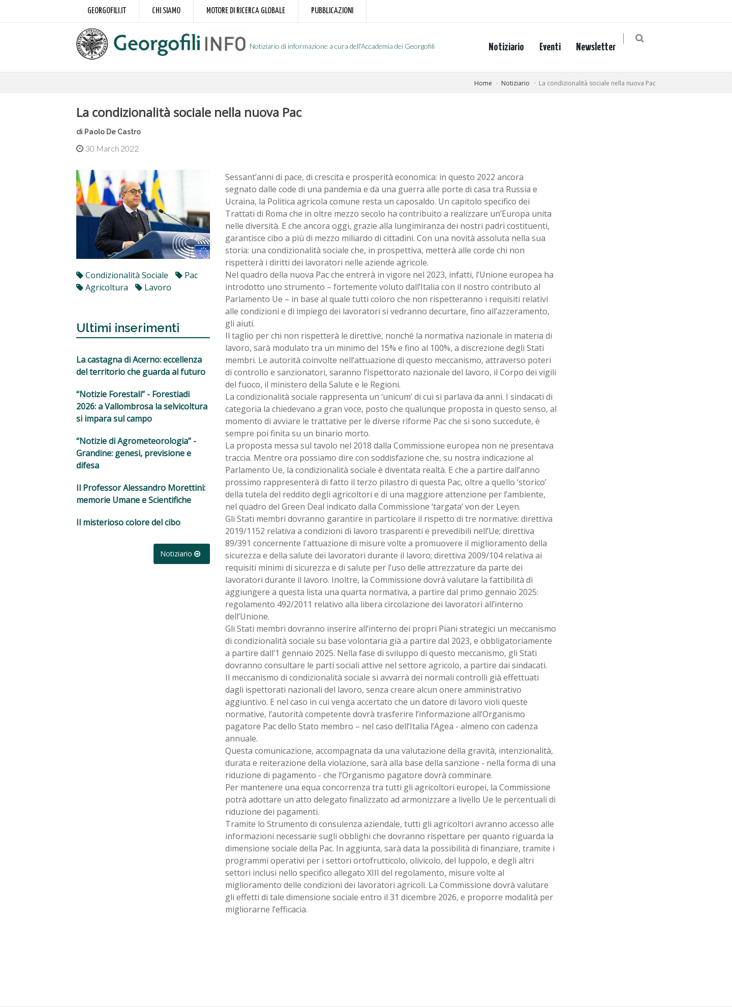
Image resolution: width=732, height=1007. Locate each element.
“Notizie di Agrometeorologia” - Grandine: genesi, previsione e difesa (136, 453)
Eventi (556, 47)
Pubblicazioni (332, 11)
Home (483, 83)
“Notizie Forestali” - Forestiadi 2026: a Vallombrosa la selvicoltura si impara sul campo (141, 406)
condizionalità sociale (122, 275)
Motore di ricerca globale (245, 11)
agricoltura (102, 287)
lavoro (153, 287)
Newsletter (602, 47)
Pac (186, 275)
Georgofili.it (106, 11)
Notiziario (512, 47)
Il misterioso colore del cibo (128, 522)
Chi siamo (166, 11)
